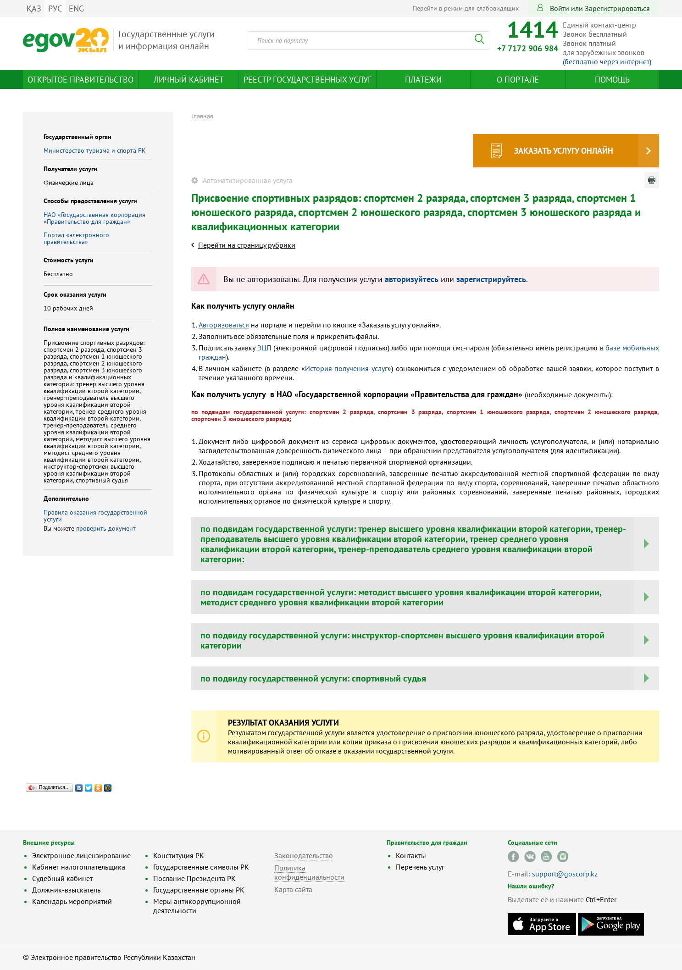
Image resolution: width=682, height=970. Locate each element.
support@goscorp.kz (565, 873)
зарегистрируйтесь (491, 279)
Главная (202, 116)
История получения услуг (346, 368)
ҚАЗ (34, 8)
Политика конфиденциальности (309, 872)
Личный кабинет (189, 79)
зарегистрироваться (617, 8)
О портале (518, 79)
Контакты (411, 855)
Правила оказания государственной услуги (95, 515)
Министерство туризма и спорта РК (95, 150)
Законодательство (303, 855)
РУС (55, 8)
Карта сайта (293, 889)
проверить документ (106, 528)
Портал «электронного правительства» (76, 238)
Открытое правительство (80, 79)
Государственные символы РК (201, 866)
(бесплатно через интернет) (607, 61)
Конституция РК (178, 855)
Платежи (423, 79)
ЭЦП (264, 347)
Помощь (612, 79)
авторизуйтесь (411, 279)
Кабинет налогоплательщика (78, 866)
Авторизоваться (224, 324)
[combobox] (368, 40)
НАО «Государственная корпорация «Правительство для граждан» (94, 218)
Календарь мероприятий (72, 901)
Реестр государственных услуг (307, 79)
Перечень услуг (420, 866)
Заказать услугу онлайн (563, 150)
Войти (559, 8)
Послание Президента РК (194, 878)
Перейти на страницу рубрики (246, 244)
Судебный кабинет (62, 878)
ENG (76, 8)
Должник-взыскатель (66, 889)
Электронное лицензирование (81, 855)
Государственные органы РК (198, 889)
